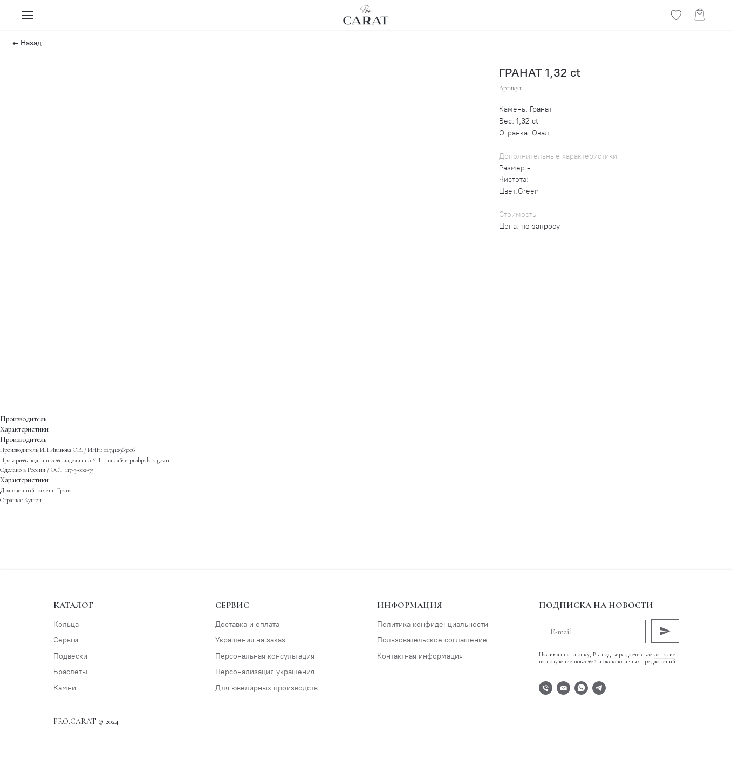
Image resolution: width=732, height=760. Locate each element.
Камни (64, 688)
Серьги (65, 640)
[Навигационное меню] (27, 15)
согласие (664, 654)
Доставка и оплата (247, 624)
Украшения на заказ (250, 640)
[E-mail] (563, 688)
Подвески (70, 656)
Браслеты (70, 671)
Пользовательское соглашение (432, 640)
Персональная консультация (264, 656)
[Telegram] (599, 688)
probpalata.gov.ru (150, 460)
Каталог (73, 605)
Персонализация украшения (264, 671)
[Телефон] (545, 688)
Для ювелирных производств (266, 688)
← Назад (27, 42)
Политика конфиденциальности (432, 624)
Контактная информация (420, 656)
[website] (676, 19)
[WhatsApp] (581, 688)
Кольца (66, 624)
